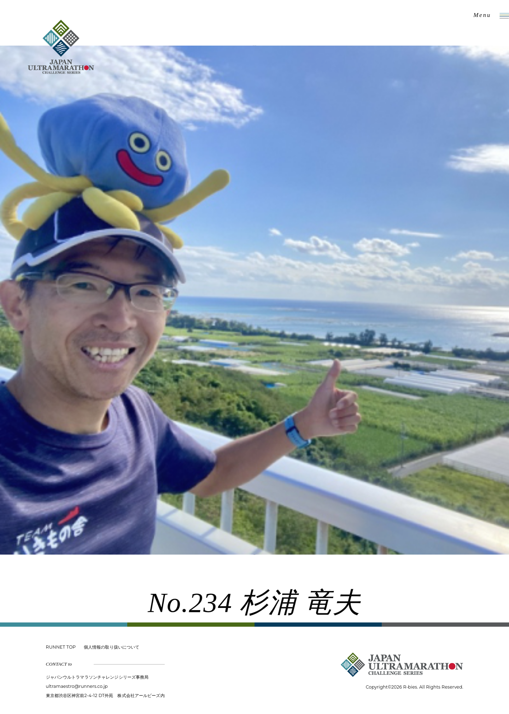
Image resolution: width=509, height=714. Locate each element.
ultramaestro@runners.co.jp (77, 686)
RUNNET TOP (61, 647)
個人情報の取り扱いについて (111, 647)
